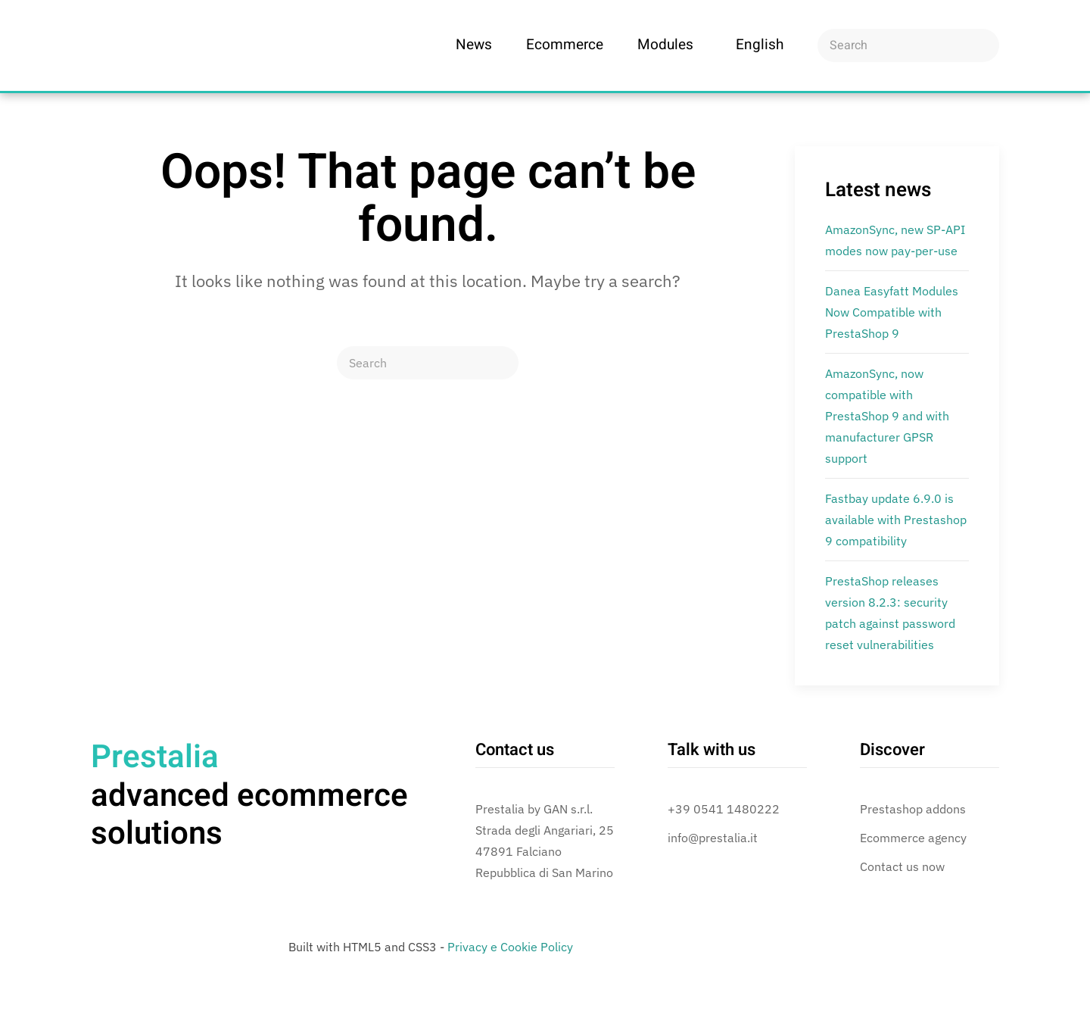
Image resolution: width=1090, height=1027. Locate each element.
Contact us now (902, 866)
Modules (665, 44)
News (474, 44)
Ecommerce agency (913, 837)
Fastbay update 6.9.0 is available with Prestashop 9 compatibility (896, 519)
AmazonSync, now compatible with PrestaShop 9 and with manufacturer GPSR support (887, 416)
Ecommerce (564, 44)
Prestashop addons (913, 808)
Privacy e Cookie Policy (510, 946)
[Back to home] (174, 45)
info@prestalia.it (713, 837)
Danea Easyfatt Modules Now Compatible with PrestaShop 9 (891, 312)
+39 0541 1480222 (724, 808)
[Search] (908, 45)
